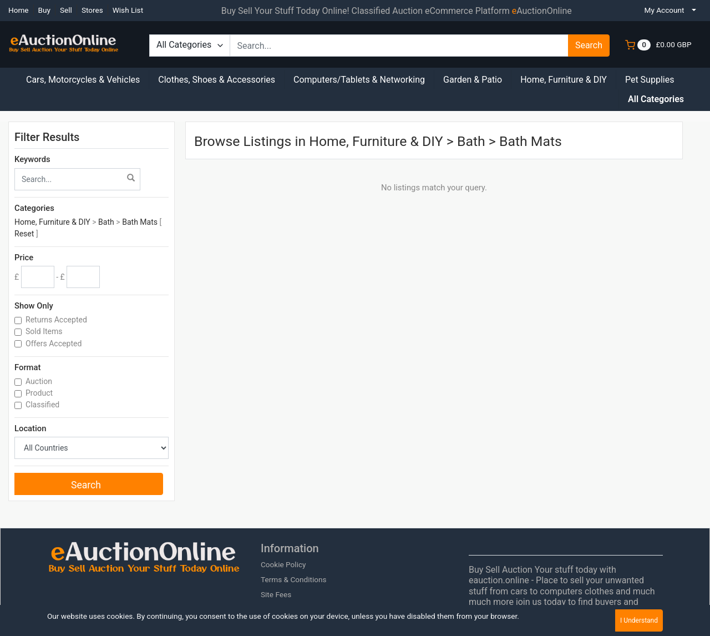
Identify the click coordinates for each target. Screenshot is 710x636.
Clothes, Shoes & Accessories (216, 79)
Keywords (32, 159)
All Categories (656, 99)
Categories (34, 208)
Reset (24, 233)
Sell (66, 10)
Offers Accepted (55, 343)
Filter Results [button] (53, 137)
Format (27, 367)
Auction (40, 381)
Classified (44, 404)
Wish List (128, 10)
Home (18, 10)
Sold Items (45, 331)
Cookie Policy (283, 564)
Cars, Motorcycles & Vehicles (83, 79)
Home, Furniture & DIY (563, 79)
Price (23, 258)
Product (40, 392)
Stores (92, 10)
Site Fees (276, 594)
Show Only (33, 306)
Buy (44, 10)
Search (588, 45)
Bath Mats (140, 222)
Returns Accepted (57, 319)
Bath (106, 222)
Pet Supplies (649, 79)
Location (30, 428)
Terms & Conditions (294, 579)
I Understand (639, 620)
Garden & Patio (472, 79)
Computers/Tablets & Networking (359, 79)
